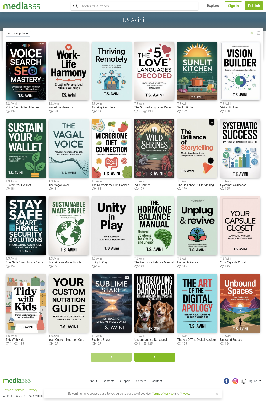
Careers (141, 381)
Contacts (108, 381)
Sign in (233, 6)
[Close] (217, 393)
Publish (254, 6)
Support (125, 381)
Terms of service (163, 393)
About (93, 381)
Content (157, 381)
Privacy (184, 393)
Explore (213, 6)
